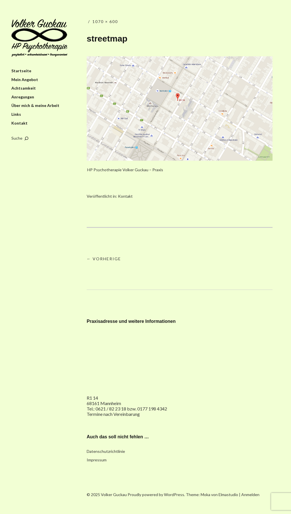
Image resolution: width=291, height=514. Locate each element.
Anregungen (22, 96)
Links (16, 114)
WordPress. (174, 494)
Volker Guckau (39, 38)
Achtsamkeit (23, 88)
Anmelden (250, 494)
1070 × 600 (105, 21)
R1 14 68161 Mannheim (104, 400)
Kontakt (19, 123)
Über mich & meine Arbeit (35, 105)
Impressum (97, 459)
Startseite (21, 70)
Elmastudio (228, 494)
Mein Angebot (24, 79)
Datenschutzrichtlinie (106, 451)
